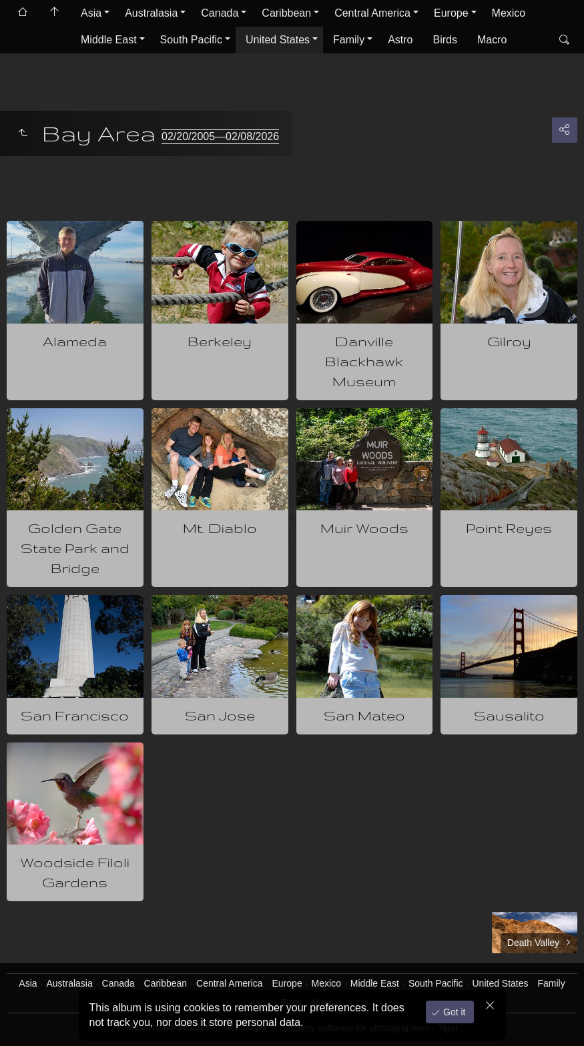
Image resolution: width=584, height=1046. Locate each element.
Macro (492, 39)
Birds (445, 39)
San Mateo (364, 715)
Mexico (509, 13)
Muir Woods (364, 528)
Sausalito (509, 715)
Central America (372, 13)
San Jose (220, 715)
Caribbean (286, 13)
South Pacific (191, 39)
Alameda (75, 341)
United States (278, 39)
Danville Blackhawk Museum (364, 361)
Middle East (109, 39)
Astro (400, 39)
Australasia (151, 13)
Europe (451, 13)
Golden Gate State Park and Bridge (75, 548)
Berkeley (220, 341)
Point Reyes (509, 528)
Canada (219, 13)
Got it (453, 1012)
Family (348, 39)
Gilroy (509, 341)
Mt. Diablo (220, 528)
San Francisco (75, 715)
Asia (91, 13)
